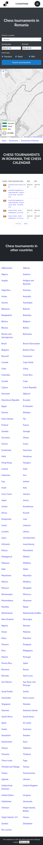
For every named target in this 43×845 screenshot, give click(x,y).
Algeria (4, 274)
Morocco (27, 594)
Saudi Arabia (7, 691)
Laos (25, 519)
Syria (25, 741)
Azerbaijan (27, 302)
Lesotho (5, 531)
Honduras (27, 456)
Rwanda (5, 675)
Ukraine (26, 779)
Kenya (4, 512)
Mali (3, 569)
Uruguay (27, 795)
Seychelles (6, 697)
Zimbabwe (27, 823)
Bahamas (5, 309)
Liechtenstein (29, 537)
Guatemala (6, 450)
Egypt (4, 406)
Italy (25, 487)
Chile (3, 368)
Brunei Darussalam (31, 343)
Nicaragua (27, 619)
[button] (3, 72)
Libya (3, 537)
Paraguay (27, 644)
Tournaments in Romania (30, 141)
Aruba (4, 296)
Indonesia (5, 475)
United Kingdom (30, 785)
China (25, 368)
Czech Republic (30, 387)
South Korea (28, 716)
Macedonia (28, 550)
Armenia (27, 290)
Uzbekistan (6, 801)
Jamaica (26, 494)
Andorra (26, 274)
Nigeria (4, 625)
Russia (26, 669)
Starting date (6, 44)
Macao (4, 550)
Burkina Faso (29, 350)
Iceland (4, 469)
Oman (4, 631)
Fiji (24, 418)
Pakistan (27, 631)
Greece (4, 443)
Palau (3, 638)
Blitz (33, 56)
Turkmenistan (29, 773)
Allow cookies (24, 842)
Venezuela (27, 801)
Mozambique (7, 600)
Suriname (27, 729)
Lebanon (27, 525)
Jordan (4, 506)
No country (6, 829)
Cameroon (27, 356)
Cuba (25, 381)
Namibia (5, 606)
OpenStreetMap (37, 137)
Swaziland (5, 735)
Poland (4, 657)
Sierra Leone (28, 697)
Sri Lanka (27, 722)
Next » (26, 223)
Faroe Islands (7, 418)
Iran (24, 475)
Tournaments (13, 141)
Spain (3, 722)
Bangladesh (6, 315)
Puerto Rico (6, 663)
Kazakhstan (28, 506)
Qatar (25, 663)
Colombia (5, 375)
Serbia (26, 691)
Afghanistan (6, 268)
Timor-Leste (6, 760)
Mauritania (6, 575)
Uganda (4, 779)
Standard (8, 56)
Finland (4, 425)
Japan (4, 500)
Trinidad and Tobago (10, 766)
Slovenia (5, 710)
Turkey (4, 773)
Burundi (5, 356)
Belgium (26, 321)
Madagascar (6, 556)
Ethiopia (26, 412)
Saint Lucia (28, 675)
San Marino (6, 682)
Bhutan (4, 327)
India (25, 469)
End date (25, 44)
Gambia (4, 431)
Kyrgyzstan (6, 519)
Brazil (4, 343)
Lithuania (5, 544)
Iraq (3, 481)
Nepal (25, 606)
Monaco (5, 588)
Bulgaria (5, 350)
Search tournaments (21, 62)
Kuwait (26, 512)
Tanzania (5, 754)
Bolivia (26, 327)
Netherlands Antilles (32, 613)
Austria (4, 302)
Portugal (27, 657)
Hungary (27, 462)
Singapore (5, 704)
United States (7, 795)
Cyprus (4, 387)
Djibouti (26, 393)
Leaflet (27, 137)
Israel (3, 487)
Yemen (26, 817)
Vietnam (5, 807)
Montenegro (7, 594)
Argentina (5, 290)
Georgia (26, 431)
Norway (26, 625)
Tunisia (26, 766)
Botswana (27, 334)
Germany (5, 437)
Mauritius (27, 575)
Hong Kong (6, 462)
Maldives (27, 563)
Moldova (27, 581)
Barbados (27, 315)
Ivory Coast (6, 494)
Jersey (26, 500)
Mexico (4, 581)
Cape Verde (28, 362)
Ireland (26, 481)
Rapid (20, 56)
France (26, 425)
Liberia (26, 531)
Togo (25, 760)
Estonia (4, 412)
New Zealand (7, 619)
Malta (25, 569)
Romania (5, 669)
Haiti (3, 456)
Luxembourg (28, 544)
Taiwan (4, 748)
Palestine (27, 638)
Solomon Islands (30, 710)
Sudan (4, 729)
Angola (4, 280)
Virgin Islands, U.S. (9, 817)
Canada (4, 362)
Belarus (4, 321)
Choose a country (8, 35)
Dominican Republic (10, 400)
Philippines (28, 650)
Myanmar (27, 600)
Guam (25, 443)
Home (4, 141)
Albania (26, 268)
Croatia (4, 381)
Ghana (26, 437)
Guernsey (27, 450)
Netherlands (7, 613)
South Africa (7, 716)
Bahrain (26, 309)
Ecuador (26, 400)
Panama (5, 644)
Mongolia (27, 588)
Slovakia (26, 704)
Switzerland (6, 741)
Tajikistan (27, 748)
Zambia (4, 823)
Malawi (26, 556)
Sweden (26, 735)
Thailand (27, 754)
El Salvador (28, 406)
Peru (3, 650)
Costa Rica (27, 375)
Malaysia (5, 563)
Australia (27, 296)
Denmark (5, 393)
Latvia (4, 525)
